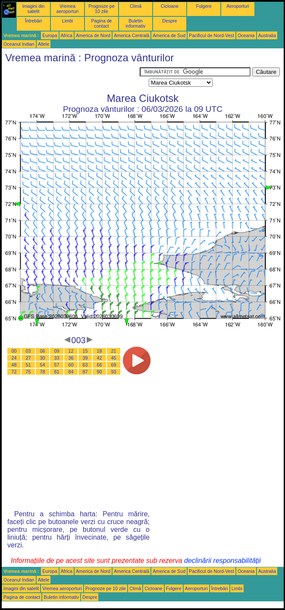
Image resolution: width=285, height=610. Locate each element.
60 (71, 364)
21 (113, 351)
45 (113, 357)
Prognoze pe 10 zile (101, 8)
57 (57, 364)
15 (85, 351)
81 (57, 371)
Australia (267, 35)
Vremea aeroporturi (67, 8)
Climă (135, 6)
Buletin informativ (135, 23)
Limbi (67, 20)
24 (14, 357)
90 (99, 371)
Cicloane (170, 6)
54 (42, 364)
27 (28, 357)
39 (85, 357)
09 (57, 351)
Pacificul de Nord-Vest (211, 35)
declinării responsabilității (222, 560)
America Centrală (131, 35)
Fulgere (203, 6)
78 (42, 371)
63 (85, 364)
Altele (44, 44)
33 (57, 357)
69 (113, 364)
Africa (66, 35)
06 (42, 351)
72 (14, 371)
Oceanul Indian (18, 44)
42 (99, 357)
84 (71, 371)
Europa (49, 35)
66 (99, 364)
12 (71, 351)
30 (42, 357)
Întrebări (33, 20)
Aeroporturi (237, 6)
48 (14, 364)
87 (85, 371)
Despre (169, 20)
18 (99, 351)
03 (28, 351)
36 (71, 357)
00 (14, 351)
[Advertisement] (71, 78)
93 (113, 371)
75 (28, 371)
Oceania (246, 35)
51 (28, 364)
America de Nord (93, 35)
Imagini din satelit (33, 8)
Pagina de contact (101, 23)
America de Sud (169, 35)
